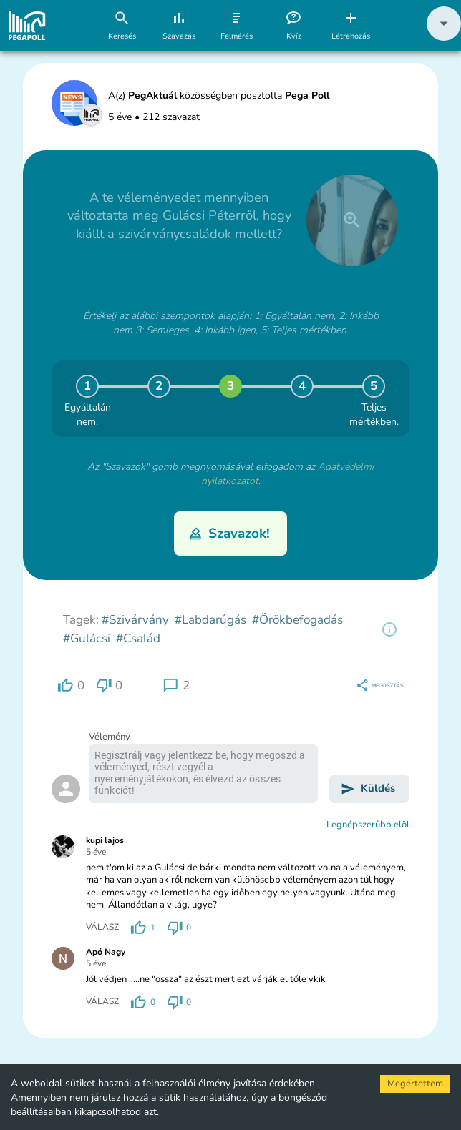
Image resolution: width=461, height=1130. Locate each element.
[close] (352, 220)
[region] (389, 629)
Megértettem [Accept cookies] (415, 1083)
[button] (444, 37)
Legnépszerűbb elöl (367, 824)
